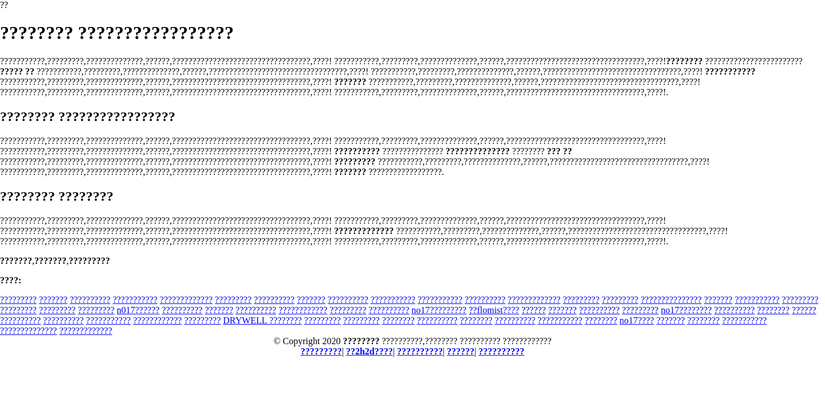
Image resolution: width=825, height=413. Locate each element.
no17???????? (686, 310)
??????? (53, 300)
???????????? (302, 310)
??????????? (135, 300)
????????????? (186, 300)
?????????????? (28, 331)
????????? (18, 300)
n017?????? (138, 310)
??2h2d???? (369, 351)
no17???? (636, 320)
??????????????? (671, 300)
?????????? (90, 300)
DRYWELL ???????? (262, 320)
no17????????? (438, 310)
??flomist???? (494, 310)
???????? (773, 310)
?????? (533, 310)
